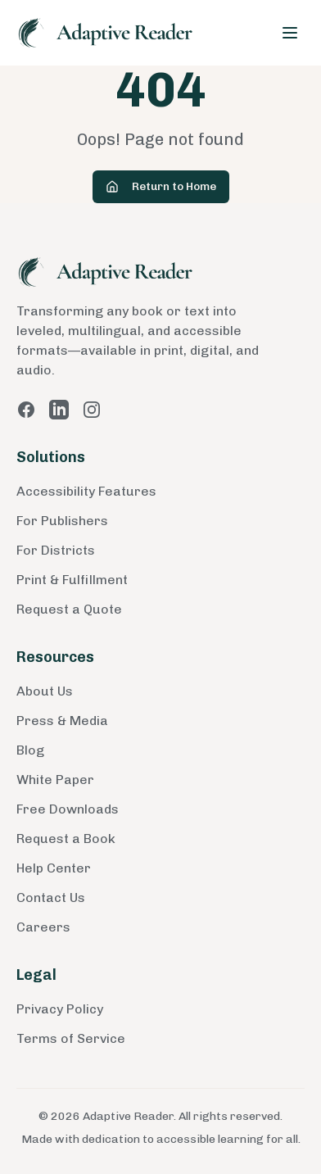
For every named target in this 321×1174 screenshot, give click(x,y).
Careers (43, 927)
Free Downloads (67, 809)
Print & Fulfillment (72, 579)
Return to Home (161, 186)
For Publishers (62, 520)
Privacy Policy (59, 1009)
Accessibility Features (86, 491)
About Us (44, 691)
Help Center (53, 868)
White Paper (55, 779)
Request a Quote (69, 609)
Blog (30, 750)
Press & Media (62, 720)
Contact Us (50, 897)
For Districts (55, 550)
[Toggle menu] (290, 33)
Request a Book (65, 838)
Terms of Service (70, 1038)
